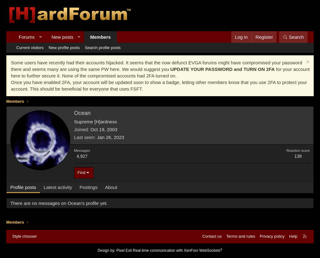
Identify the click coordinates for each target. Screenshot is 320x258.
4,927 (82, 156)
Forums (27, 37)
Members (100, 37)
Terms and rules (240, 236)
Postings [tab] (88, 187)
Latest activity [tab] (58, 187)
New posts (62, 37)
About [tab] (111, 187)
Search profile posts (103, 47)
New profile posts (64, 47)
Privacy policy (272, 236)
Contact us (212, 236)
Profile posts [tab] (23, 187)
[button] (40, 37)
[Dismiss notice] (307, 62)
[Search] (293, 37)
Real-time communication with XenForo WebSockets (177, 250)
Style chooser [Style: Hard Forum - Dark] (24, 236)
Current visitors (29, 47)
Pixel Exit (124, 250)
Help (293, 236)
